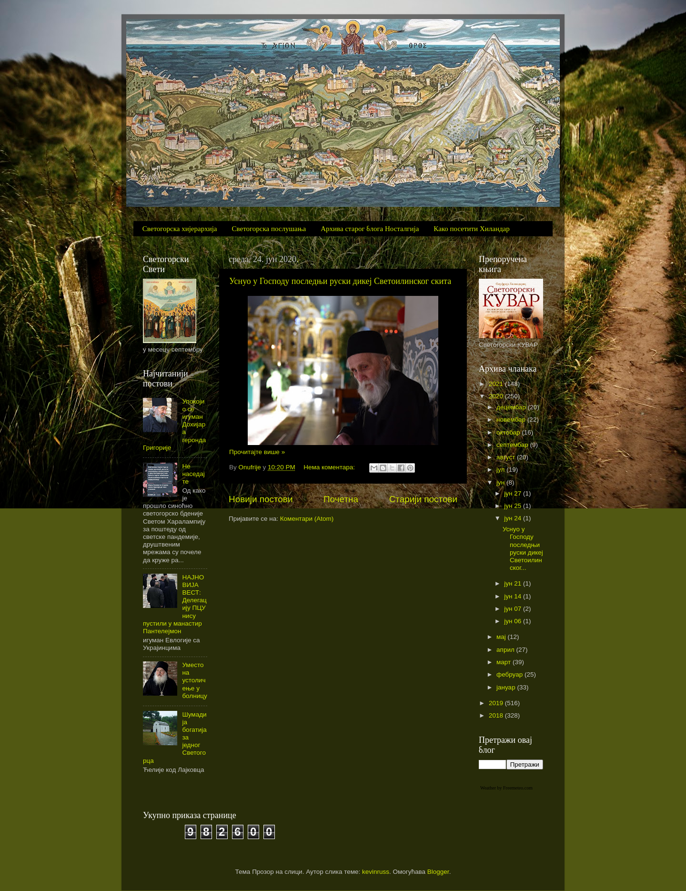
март (504, 662)
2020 (497, 396)
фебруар (510, 674)
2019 (497, 703)
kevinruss (375, 871)
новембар (511, 419)
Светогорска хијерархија (179, 229)
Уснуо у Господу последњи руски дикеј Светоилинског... (523, 548)
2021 (497, 383)
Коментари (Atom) (306, 518)
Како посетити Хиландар (471, 229)
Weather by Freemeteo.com (506, 787)
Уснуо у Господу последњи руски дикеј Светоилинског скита (340, 281)
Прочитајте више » (257, 452)
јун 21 (513, 583)
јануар (506, 687)
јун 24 (513, 518)
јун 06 (513, 621)
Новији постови (261, 499)
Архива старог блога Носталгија (370, 229)
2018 (497, 715)
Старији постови (423, 499)
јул (501, 469)
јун (501, 482)
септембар (513, 444)
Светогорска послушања (269, 229)
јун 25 (513, 505)
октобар (509, 432)
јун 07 (513, 608)
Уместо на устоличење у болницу (194, 680)
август (506, 457)
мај (502, 636)
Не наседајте (193, 474)
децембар (512, 407)
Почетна (340, 499)
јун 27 (513, 493)
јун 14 (513, 596)
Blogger (438, 871)
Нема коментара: (330, 467)
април (506, 649)
